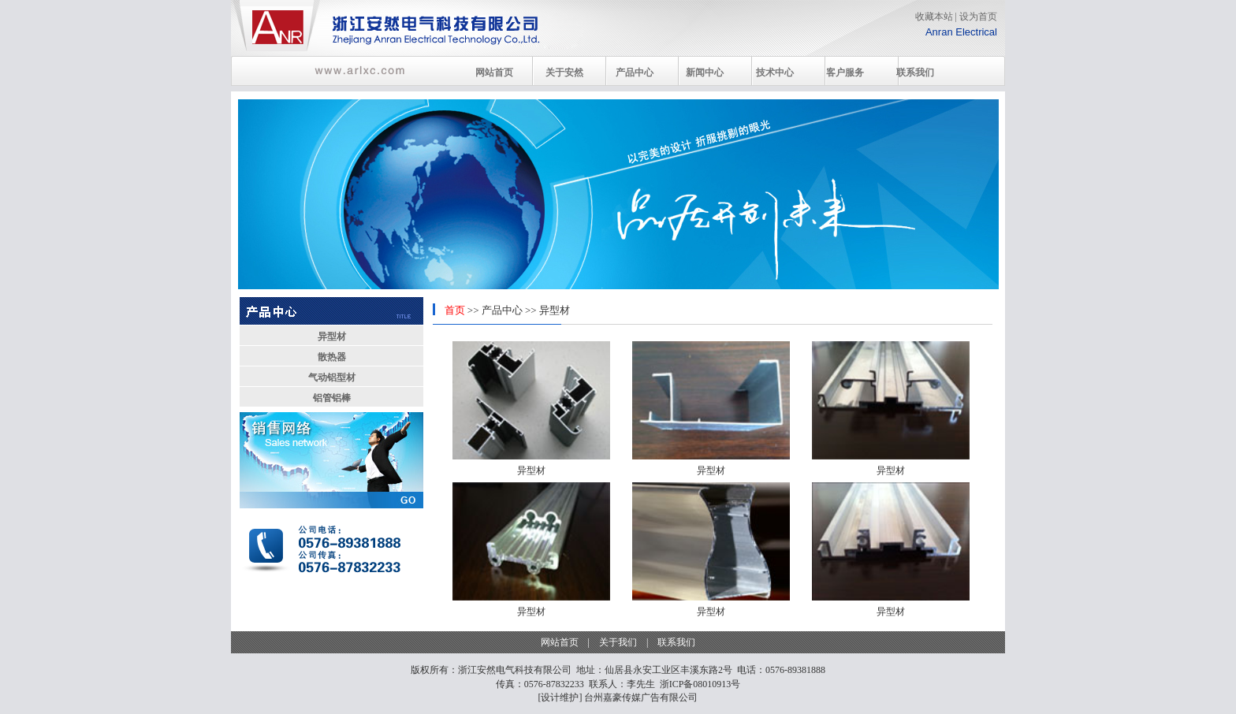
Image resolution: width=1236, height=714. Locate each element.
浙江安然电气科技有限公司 (514, 669)
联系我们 (915, 72)
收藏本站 (934, 16)
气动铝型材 (332, 377)
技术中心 (775, 72)
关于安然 (564, 72)
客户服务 (845, 72)
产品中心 (634, 72)
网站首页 (494, 72)
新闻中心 (705, 72)
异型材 (332, 336)
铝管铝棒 (332, 397)
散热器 (332, 357)
